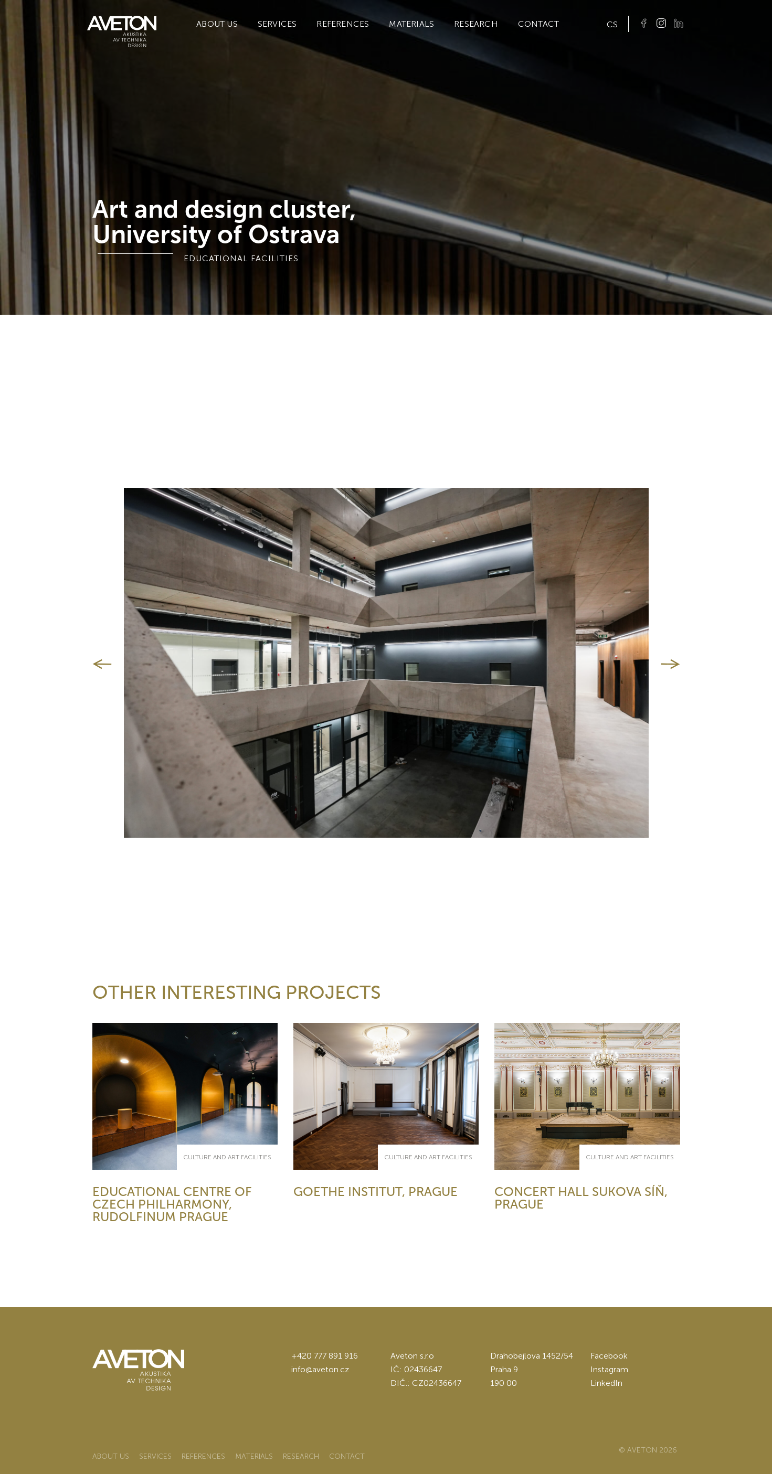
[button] (102, 664)
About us (217, 24)
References (342, 24)
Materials (411, 24)
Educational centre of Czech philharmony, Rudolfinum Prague (172, 1204)
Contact (538, 24)
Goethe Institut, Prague (375, 1191)
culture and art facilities (227, 1157)
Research (476, 24)
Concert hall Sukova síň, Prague (581, 1198)
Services (277, 24)
